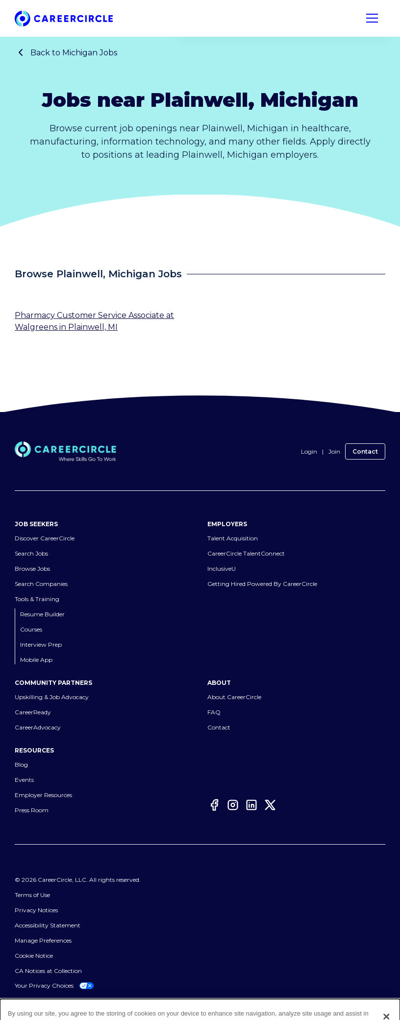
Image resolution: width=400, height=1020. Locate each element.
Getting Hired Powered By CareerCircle (262, 583)
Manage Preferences (43, 940)
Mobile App (36, 659)
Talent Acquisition (232, 538)
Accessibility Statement (47, 925)
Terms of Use (32, 895)
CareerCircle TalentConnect (246, 553)
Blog (21, 764)
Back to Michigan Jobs (66, 52)
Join (334, 451)
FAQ (214, 712)
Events (24, 779)
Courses (31, 629)
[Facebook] (214, 806)
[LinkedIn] (251, 806)
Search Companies (41, 583)
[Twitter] (270, 806)
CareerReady (33, 712)
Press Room (32, 810)
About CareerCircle (234, 697)
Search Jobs (31, 553)
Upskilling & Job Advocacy (52, 697)
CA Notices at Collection (48, 970)
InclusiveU (221, 568)
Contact (365, 451)
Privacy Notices (36, 910)
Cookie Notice (34, 955)
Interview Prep (41, 644)
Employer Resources (43, 795)
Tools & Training (37, 599)
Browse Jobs (32, 568)
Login (309, 451)
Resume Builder (42, 614)
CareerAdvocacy (38, 727)
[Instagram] (233, 806)
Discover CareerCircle (45, 538)
